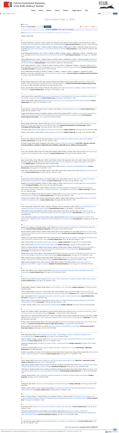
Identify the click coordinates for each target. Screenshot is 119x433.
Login (3, 13)
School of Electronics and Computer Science (37, 431)
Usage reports (76, 10)
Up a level (25, 24)
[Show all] (23, 55)
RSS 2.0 (96, 26)
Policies (65, 10)
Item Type (62, 29)
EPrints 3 (13, 431)
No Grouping (69, 29)
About (41, 10)
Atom (83, 26)
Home (33, 10)
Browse (49, 10)
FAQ (86, 10)
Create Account (11, 13)
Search (57, 10)
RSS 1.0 (89, 26)
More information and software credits (73, 431)
